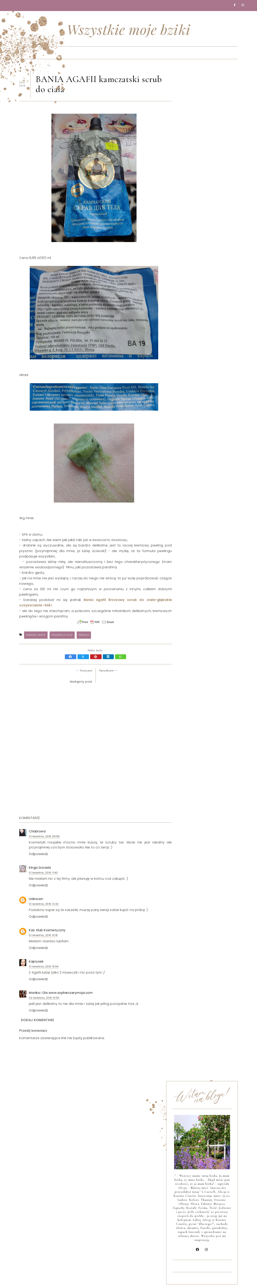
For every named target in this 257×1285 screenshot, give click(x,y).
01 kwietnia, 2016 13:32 (44, 904)
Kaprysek (36, 962)
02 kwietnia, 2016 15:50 (44, 998)
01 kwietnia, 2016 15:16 (43, 935)
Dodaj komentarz (37, 1020)
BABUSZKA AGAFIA (36, 635)
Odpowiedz (38, 854)
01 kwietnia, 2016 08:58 (44, 837)
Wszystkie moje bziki (128, 29)
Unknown (36, 899)
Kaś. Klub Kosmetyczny (47, 931)
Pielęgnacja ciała (62, 635)
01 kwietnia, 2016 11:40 (43, 873)
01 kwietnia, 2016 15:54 (44, 967)
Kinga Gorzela (40, 868)
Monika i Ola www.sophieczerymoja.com (61, 993)
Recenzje (84, 635)
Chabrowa (37, 832)
